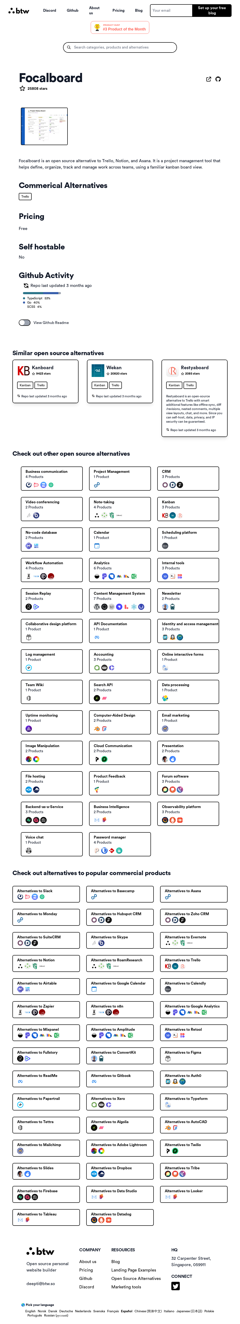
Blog (138, 10)
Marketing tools (126, 1287)
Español (126, 1311)
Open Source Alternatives (136, 1278)
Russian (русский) (56, 1315)
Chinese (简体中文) (148, 1311)
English (30, 1311)
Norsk (42, 1311)
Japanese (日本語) (189, 1311)
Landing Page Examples (133, 1270)
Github (73, 10)
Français (113, 1311)
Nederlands (83, 1311)
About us (94, 10)
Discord (49, 10)
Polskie (209, 1311)
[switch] (24, 323)
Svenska (99, 1311)
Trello (25, 196)
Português (34, 1315)
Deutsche (66, 1311)
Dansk (52, 1311)
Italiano (169, 1311)
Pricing (118, 10)
